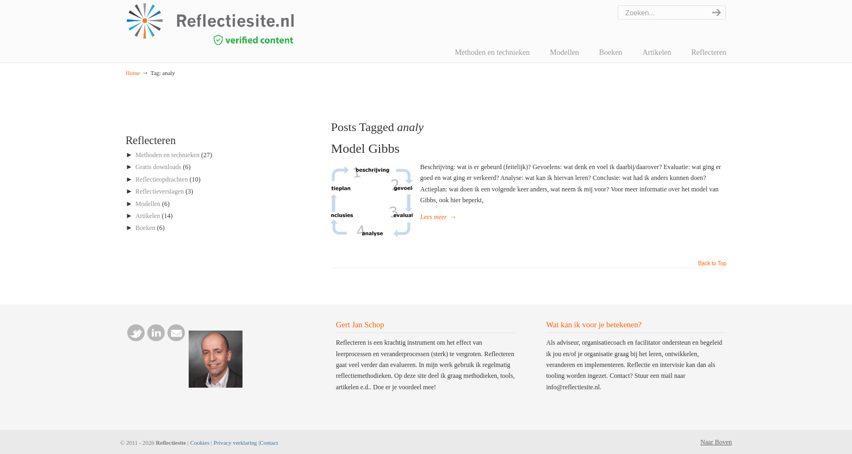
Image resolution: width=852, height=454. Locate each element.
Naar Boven (716, 442)
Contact (269, 442)
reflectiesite (240, 24)
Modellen (147, 204)
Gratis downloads (158, 167)
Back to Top (712, 263)
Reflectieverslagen (159, 191)
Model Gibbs (365, 148)
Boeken (145, 228)
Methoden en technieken (167, 155)
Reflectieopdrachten (161, 179)
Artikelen (147, 216)
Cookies (199, 442)
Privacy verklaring (235, 442)
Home (133, 73)
